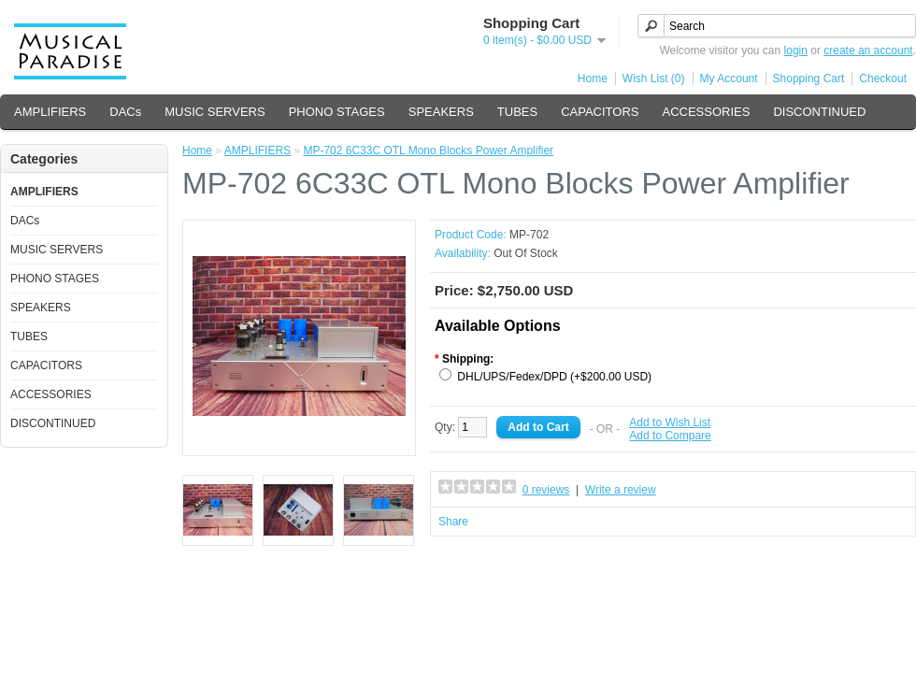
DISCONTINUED (819, 112)
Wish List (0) (654, 78)
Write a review (620, 489)
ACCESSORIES (706, 112)
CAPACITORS (599, 112)
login (796, 50)
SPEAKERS (441, 112)
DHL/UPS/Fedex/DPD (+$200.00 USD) (554, 376)
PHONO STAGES (337, 112)
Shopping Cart (809, 78)
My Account (729, 78)
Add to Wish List (669, 422)
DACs (125, 112)
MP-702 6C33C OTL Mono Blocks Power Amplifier (428, 150)
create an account (867, 50)
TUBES (517, 112)
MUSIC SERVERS (215, 112)
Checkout (883, 78)
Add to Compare (669, 435)
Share (453, 521)
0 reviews (546, 489)
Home (593, 78)
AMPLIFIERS (50, 112)
